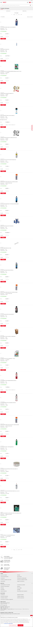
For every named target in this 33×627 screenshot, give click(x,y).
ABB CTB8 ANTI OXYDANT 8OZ (4, 49)
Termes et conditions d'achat (22, 579)
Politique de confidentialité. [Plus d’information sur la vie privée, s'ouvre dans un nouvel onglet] (8, 623)
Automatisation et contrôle (5, 584)
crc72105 (2, 313)
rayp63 (1, 534)
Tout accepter (20, 625)
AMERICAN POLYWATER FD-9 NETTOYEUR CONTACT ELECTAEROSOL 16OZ (10, 513)
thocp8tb (2, 225)
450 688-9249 (4, 605)
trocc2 (1, 468)
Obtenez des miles (7, 567)
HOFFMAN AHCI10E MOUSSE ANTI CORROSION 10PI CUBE (8, 137)
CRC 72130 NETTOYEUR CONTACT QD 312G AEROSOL (8, 27)
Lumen (16, 573)
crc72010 (2, 269)
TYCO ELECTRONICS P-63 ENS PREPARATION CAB (7, 535)
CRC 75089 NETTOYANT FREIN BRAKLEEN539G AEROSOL (8, 380)
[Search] (16, 5)
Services (16, 583)
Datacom (18, 586)
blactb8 (1, 48)
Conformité (3, 578)
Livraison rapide (6, 564)
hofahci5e (2, 92)
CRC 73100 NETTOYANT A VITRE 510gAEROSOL (7, 446)
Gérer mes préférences (13, 625)
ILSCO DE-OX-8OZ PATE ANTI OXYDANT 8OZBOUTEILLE (8, 159)
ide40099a (2, 114)
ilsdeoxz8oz (2, 490)
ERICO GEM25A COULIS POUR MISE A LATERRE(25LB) (7, 336)
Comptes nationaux (20, 596)
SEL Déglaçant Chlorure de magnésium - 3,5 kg (7, 358)
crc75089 (2, 379)
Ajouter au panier (3, 38)
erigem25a (2, 335)
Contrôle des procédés (21, 584)
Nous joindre (3, 581)
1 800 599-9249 (7, 606)
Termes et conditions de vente (6, 579)
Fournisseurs (19, 576)
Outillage (18, 589)
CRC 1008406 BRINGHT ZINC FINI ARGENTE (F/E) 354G (8, 402)
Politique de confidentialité (21, 578)
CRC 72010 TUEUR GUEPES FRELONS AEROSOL (6, 270)
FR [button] (31, 0)
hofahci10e (2, 136)
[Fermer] (32, 618)
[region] (16, 621)
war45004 (2, 357)
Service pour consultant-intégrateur (7, 599)
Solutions (16, 593)
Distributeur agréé (7, 560)
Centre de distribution (4, 576)
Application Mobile (20, 594)
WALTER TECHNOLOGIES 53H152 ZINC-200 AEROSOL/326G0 (9, 181)
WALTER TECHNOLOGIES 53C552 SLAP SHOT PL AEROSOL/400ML (9, 424)
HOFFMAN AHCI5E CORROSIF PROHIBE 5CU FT (7, 93)
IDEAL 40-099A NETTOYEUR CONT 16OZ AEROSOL (7, 115)
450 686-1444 (5, 607)
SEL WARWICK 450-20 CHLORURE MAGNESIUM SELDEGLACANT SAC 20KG (10, 71)
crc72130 (2, 26)
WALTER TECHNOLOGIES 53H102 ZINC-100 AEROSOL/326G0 (8, 292)
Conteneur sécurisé (4, 597)
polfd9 (1, 512)
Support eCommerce (20, 581)
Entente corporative (20, 597)
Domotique (2, 589)
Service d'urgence (6, 556)
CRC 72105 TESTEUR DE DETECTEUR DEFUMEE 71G (7, 314)
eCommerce (3, 594)
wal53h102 (2, 291)
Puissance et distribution (5, 586)
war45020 (2, 70)
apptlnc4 (1, 247)
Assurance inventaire (4, 596)
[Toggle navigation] (1, 2)
